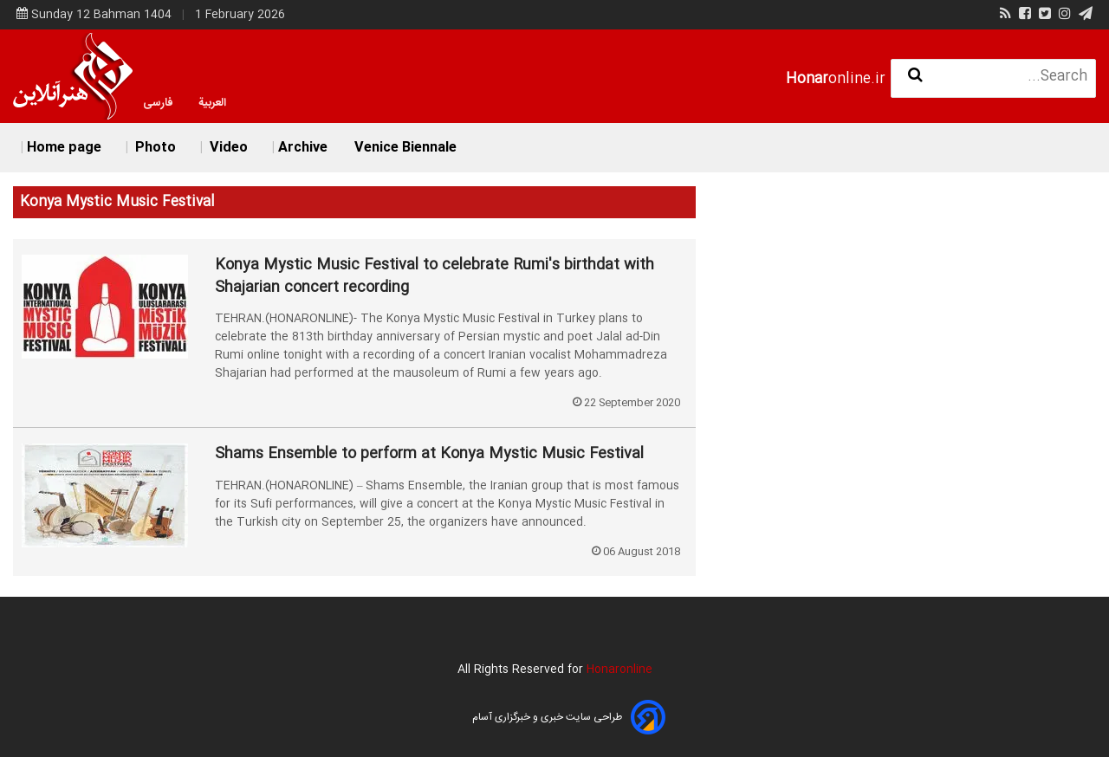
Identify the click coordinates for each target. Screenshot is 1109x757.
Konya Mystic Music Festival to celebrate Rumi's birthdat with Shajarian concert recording (434, 277)
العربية (212, 103)
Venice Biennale (405, 148)
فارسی (158, 103)
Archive (303, 148)
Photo (153, 148)
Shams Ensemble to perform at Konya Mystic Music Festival (429, 454)
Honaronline (619, 669)
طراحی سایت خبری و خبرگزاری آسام (547, 717)
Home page (64, 148)
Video (227, 148)
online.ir (835, 79)
